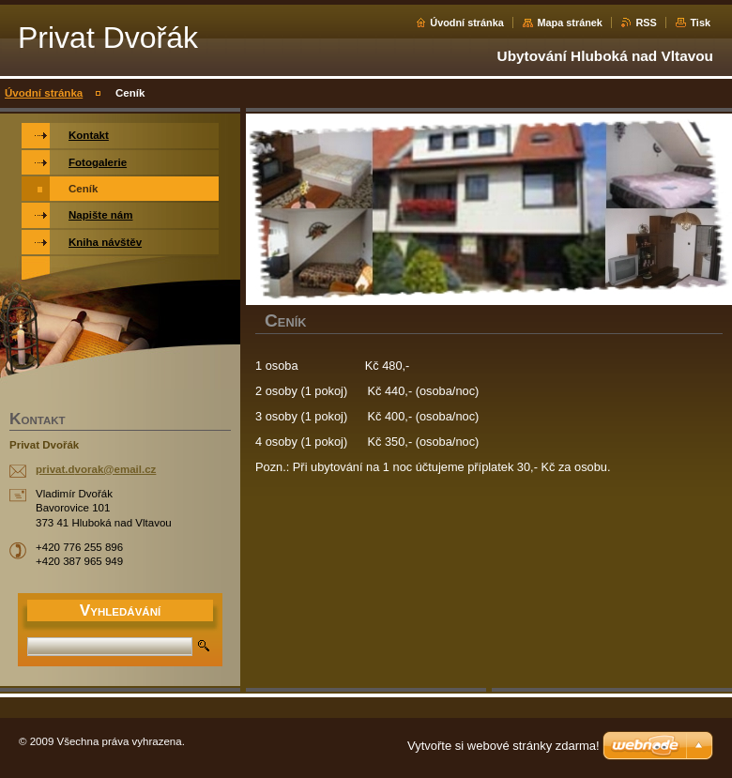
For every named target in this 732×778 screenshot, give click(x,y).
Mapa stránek (569, 22)
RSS (645, 22)
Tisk (700, 22)
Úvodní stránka (467, 22)
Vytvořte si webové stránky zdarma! (503, 746)
